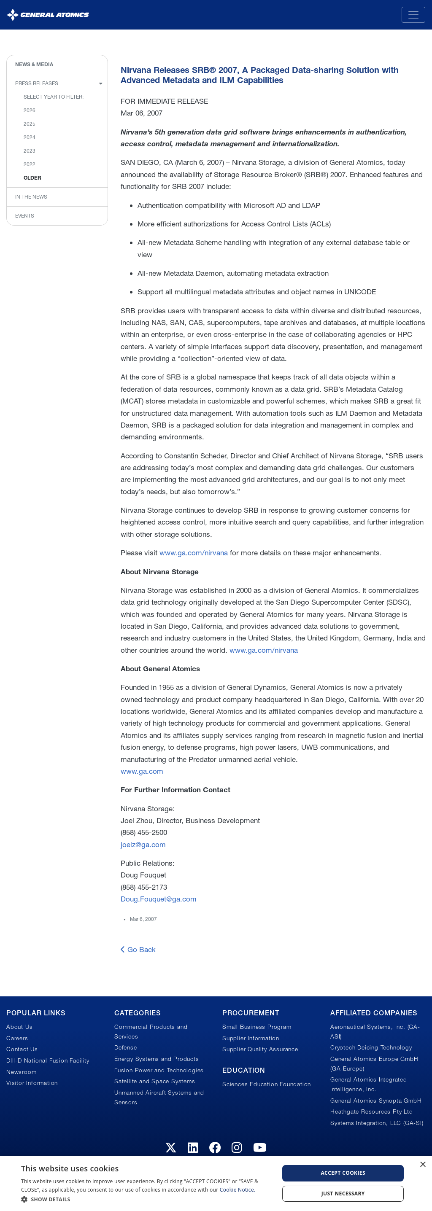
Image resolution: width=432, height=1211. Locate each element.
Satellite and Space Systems (154, 1081)
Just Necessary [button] (343, 1193)
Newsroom (21, 1071)
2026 (29, 110)
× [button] (422, 1165)
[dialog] (216, 1183)
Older (32, 178)
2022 (29, 164)
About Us (19, 1026)
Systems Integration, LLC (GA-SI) (377, 1123)
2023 (29, 151)
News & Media (34, 64)
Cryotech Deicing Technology (371, 1047)
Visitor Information (32, 1082)
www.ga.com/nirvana (193, 552)
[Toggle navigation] (413, 15)
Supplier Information (250, 1038)
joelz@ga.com (143, 844)
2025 (29, 124)
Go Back (138, 949)
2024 (29, 137)
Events (24, 216)
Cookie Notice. (238, 1189)
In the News (31, 197)
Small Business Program (257, 1026)
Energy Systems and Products (156, 1058)
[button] (146, 1199)
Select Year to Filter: (54, 97)
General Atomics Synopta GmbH (375, 1100)
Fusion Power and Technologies (159, 1070)
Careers (17, 1038)
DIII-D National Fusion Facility (47, 1060)
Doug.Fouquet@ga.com (159, 898)
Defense (125, 1047)
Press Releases (36, 83)
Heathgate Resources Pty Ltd (371, 1111)
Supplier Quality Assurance (260, 1049)
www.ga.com (142, 771)
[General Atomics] (48, 15)
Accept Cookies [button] (343, 1172)
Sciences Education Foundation (266, 1084)
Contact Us (22, 1049)
